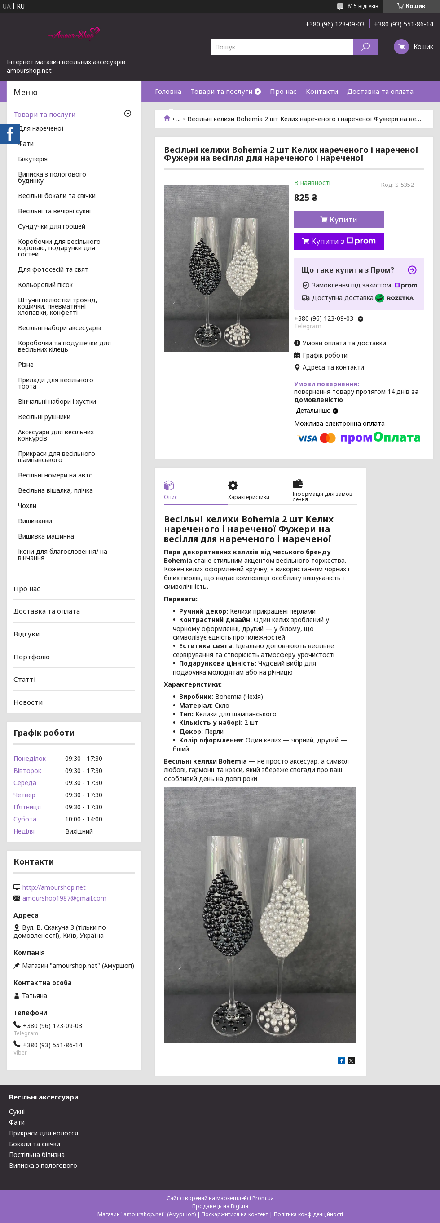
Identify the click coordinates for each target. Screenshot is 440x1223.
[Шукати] (365, 47)
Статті (24, 679)
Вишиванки (35, 521)
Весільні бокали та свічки (57, 196)
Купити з (343, 241)
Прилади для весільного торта (55, 383)
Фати (26, 144)
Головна (168, 91)
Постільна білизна (37, 1154)
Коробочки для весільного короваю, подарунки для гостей (59, 248)
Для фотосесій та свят (53, 270)
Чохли (27, 506)
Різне (26, 365)
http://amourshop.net (54, 887)
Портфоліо (31, 656)
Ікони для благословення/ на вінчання (62, 555)
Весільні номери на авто (55, 475)
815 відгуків (363, 6)
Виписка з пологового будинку (52, 178)
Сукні (17, 1111)
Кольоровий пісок (45, 285)
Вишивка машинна (46, 536)
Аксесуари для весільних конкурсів (56, 435)
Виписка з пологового (43, 1165)
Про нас (283, 91)
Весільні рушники (44, 417)
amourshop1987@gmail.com (64, 898)
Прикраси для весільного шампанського (56, 457)
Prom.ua (263, 1198)
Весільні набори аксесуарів (59, 328)
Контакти (322, 91)
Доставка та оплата (380, 91)
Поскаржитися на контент (235, 1214)
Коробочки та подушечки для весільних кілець (64, 346)
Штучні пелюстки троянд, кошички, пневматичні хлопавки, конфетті (57, 307)
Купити (343, 220)
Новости (28, 702)
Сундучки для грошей (51, 226)
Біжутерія (33, 159)
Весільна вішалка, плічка (55, 490)
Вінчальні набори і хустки (57, 402)
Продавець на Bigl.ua (220, 1206)
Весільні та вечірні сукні (54, 211)
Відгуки (26, 633)
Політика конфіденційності (308, 1214)
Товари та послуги (221, 91)
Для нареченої (41, 128)
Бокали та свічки (34, 1143)
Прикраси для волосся (43, 1133)
